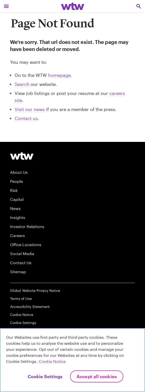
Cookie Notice (21, 314)
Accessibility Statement (30, 306)
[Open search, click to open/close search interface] (138, 6)
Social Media (22, 253)
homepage (59, 75)
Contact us (26, 118)
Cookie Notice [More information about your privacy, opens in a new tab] (52, 361)
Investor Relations (27, 226)
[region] (72, 360)
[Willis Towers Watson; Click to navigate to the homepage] (72, 6)
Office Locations (25, 244)
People (16, 181)
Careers (17, 235)
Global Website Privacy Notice (35, 290)
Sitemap (18, 271)
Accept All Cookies (97, 376)
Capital (17, 199)
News (15, 208)
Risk (14, 190)
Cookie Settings (23, 322)
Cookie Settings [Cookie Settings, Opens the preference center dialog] (45, 376)
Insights (17, 217)
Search (22, 84)
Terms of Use (21, 298)
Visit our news (30, 109)
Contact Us (20, 262)
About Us (19, 172)
